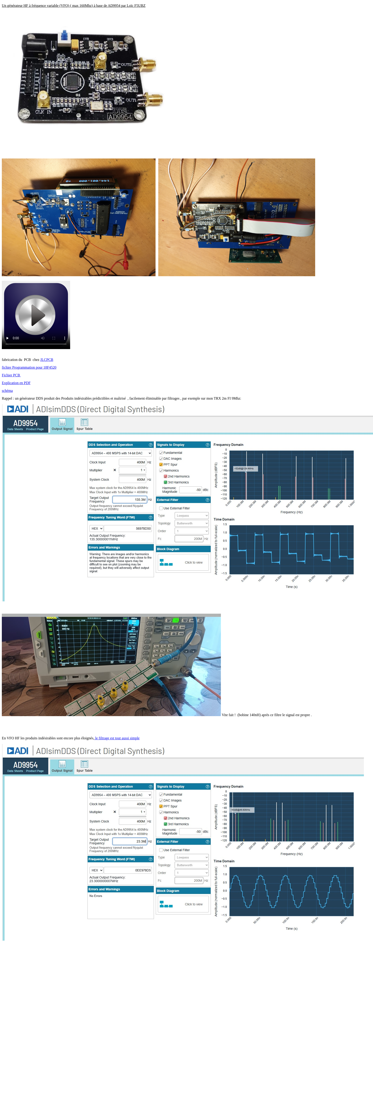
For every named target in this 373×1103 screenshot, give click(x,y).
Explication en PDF (16, 383)
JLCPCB (46, 360)
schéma (7, 391)
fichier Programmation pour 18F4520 (29, 367)
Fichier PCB (11, 375)
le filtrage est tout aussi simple (117, 738)
